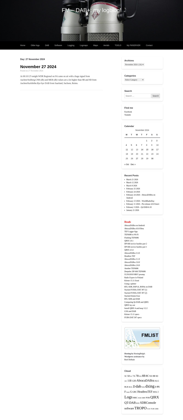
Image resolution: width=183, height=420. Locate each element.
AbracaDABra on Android (134, 225)
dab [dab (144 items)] (138, 386)
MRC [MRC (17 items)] (135, 398)
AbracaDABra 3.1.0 (132, 259)
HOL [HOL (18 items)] (155, 392)
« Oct (126, 164)
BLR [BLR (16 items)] (126, 387)
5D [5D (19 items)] (128, 376)
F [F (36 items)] (125, 391)
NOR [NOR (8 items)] (139, 398)
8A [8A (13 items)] (140, 376)
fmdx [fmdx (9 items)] (128, 392)
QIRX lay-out (129, 305)
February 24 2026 (133, 192)
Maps (95, 45)
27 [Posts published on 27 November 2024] (137, 158)
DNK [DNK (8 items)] (143, 387)
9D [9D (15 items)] (157, 376)
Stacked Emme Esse (132, 296)
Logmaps (84, 45)
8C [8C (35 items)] (147, 375)
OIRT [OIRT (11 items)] (143, 398)
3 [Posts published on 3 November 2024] (156, 141)
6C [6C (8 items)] (131, 376)
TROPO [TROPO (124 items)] (140, 408)
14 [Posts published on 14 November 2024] (142, 149)
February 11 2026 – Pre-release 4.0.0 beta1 (142, 204)
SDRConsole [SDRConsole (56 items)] (148, 402)
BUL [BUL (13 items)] (130, 387)
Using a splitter (130, 284)
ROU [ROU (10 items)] (138, 403)
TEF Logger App (131, 232)
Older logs (35, 45)
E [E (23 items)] (155, 386)
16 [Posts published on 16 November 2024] (152, 149)
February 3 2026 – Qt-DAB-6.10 (139, 207)
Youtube (127, 115)
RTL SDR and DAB (132, 299)
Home (22, 45)
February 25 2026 (133, 189)
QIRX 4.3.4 (129, 250)
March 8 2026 (131, 186)
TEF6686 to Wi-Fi (131, 235)
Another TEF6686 (131, 268)
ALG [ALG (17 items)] (157, 381)
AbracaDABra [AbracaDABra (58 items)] (145, 380)
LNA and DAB (130, 311)
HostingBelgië (139, 354)
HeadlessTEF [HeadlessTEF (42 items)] (144, 391)
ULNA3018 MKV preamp (134, 274)
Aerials (106, 45)
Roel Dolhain (129, 360)
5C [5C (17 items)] (125, 376)
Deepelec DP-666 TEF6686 (135, 271)
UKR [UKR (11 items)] (156, 409)
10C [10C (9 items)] (125, 381)
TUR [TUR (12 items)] (152, 409)
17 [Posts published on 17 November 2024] (157, 149)
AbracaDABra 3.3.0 (132, 253)
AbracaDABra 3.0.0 (132, 262)
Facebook (128, 112)
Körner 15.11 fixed (131, 281)
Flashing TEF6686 (131, 238)
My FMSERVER (133, 45)
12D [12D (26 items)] (134, 380)
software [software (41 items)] (129, 408)
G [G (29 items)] (131, 391)
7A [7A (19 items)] (134, 376)
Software (58, 45)
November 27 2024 (38, 66)
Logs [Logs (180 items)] (128, 397)
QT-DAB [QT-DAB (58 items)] (130, 402)
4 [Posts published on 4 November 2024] (126, 145)
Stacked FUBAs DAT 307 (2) (135, 293)
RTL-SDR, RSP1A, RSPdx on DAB (138, 287)
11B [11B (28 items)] (129, 380)
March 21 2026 (132, 179)
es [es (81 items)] (158, 386)
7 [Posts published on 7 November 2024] (141, 145)
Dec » (133, 164)
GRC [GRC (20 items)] (134, 392)
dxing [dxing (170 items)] (149, 386)
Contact (149, 45)
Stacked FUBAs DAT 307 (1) (135, 290)
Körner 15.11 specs (131, 314)
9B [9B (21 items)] (154, 376)
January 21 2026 (132, 210)
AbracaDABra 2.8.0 (132, 265)
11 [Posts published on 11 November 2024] (127, 149)
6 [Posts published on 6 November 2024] (136, 145)
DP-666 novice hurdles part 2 (135, 244)
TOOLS (118, 45)
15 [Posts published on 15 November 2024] (147, 149)
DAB (47, 45)
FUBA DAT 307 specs (133, 317)
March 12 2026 (132, 183)
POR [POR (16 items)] (148, 398)
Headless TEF (129, 256)
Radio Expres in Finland (133, 278)
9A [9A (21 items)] (150, 376)
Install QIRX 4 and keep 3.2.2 (135, 308)
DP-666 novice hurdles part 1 (135, 247)
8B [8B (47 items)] (143, 375)
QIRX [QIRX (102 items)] (154, 397)
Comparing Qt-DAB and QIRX (136, 302)
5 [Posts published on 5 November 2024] (131, 145)
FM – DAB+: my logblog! (91, 10)
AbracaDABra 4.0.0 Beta (134, 229)
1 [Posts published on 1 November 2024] (146, 141)
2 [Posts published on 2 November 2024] (151, 141)
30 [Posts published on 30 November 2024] (152, 158)
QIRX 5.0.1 (129, 241)
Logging (71, 45)
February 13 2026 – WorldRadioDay (140, 201)
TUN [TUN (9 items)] (148, 409)
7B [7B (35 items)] (137, 375)
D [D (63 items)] (134, 386)
